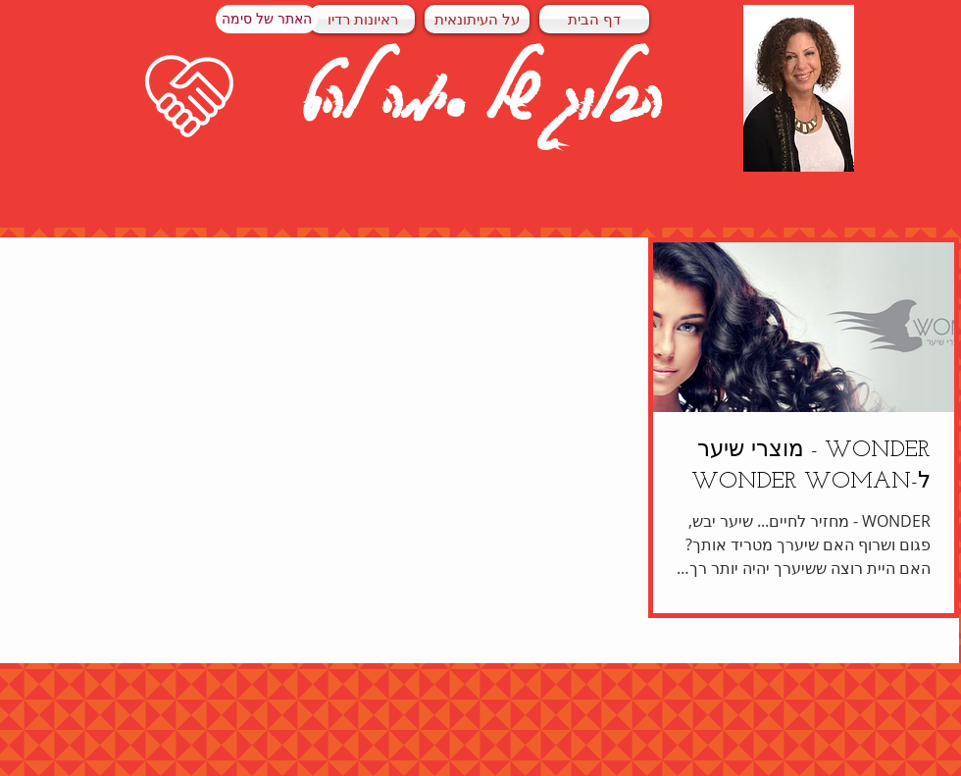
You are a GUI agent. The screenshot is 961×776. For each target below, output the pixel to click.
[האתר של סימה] (267, 19)
